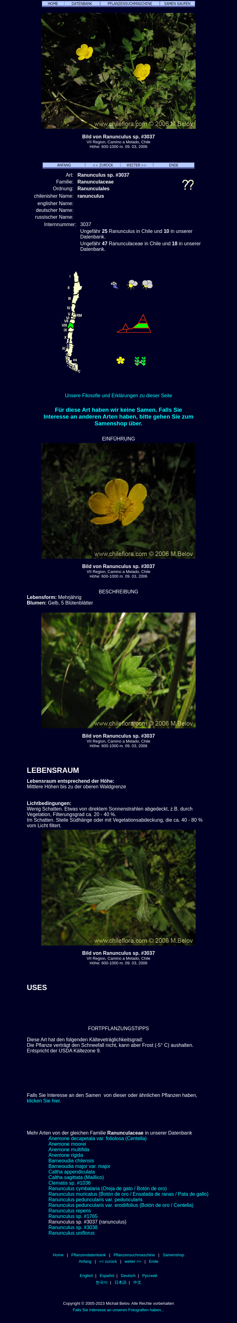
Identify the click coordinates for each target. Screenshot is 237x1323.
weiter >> (133, 1261)
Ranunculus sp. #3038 (73, 1227)
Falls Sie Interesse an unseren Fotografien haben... (118, 1310)
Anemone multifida (68, 1149)
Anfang (85, 1261)
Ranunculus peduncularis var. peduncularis (95, 1199)
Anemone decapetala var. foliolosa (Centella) (97, 1138)
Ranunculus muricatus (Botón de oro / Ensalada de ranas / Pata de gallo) (128, 1194)
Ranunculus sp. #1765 (73, 1216)
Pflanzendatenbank (88, 1255)
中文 (137, 1282)
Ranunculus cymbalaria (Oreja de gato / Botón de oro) (107, 1188)
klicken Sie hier (43, 1100)
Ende (153, 1261)
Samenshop (173, 1255)
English (86, 1275)
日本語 (120, 1282)
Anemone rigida (65, 1155)
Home (58, 1255)
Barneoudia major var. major (79, 1166)
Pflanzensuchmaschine (134, 1255)
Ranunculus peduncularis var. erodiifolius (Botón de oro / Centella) (120, 1205)
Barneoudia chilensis (71, 1160)
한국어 (102, 1282)
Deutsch (128, 1275)
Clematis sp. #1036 (69, 1183)
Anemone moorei (67, 1144)
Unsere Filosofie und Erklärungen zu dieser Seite (118, 395)
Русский (149, 1275)
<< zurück (108, 1261)
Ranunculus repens (69, 1210)
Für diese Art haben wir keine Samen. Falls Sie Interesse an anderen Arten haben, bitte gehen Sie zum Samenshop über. (118, 417)
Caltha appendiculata (71, 1171)
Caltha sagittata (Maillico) (76, 1177)
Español (107, 1275)
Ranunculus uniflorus (71, 1233)
